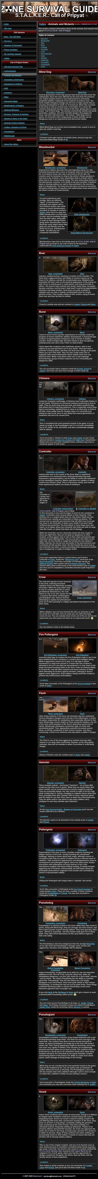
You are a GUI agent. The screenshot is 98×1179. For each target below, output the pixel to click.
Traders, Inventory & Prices (15, 127)
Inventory (8, 93)
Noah (50, 992)
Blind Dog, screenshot (55, 92)
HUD (6, 88)
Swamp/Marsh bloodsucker (82, 232)
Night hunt (80, 440)
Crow (43, 51)
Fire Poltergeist (46, 53)
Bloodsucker (45, 41)
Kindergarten (53, 893)
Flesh (43, 56)
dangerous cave (71, 560)
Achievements (10, 71)
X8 (67, 140)
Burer (43, 45)
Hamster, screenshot (55, 782)
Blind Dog (44, 38)
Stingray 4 (78, 1007)
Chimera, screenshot (55, 398)
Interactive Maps (11, 101)
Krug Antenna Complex (62, 246)
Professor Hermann (78, 564)
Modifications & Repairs (14, 106)
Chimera (44, 47)
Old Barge (62, 992)
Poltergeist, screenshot (55, 849)
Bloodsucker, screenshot (55, 167)
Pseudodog (45, 62)
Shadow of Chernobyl (13, 45)
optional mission (46, 564)
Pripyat (84, 304)
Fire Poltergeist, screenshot (55, 654)
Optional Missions (11, 110)
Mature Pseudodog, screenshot (55, 968)
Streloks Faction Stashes (14, 123)
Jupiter (42, 212)
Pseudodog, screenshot (55, 922)
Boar (42, 43)
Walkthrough (9, 136)
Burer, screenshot (55, 331)
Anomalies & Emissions (14, 80)
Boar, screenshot (55, 273)
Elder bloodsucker (82, 213)
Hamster (44, 58)
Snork (43, 66)
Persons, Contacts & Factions (16, 114)
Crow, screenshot (84, 597)
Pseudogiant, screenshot (55, 1034)
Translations (9, 132)
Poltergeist (44, 60)
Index (6, 24)
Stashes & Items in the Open (15, 119)
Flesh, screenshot (55, 713)
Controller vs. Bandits (87, 509)
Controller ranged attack (63, 508)
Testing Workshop (81, 1082)
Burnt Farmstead (46, 562)
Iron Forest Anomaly (82, 889)
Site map (7, 28)
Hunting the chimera (63, 440)
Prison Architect (10, 50)
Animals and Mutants (13, 75)
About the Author (11, 144)
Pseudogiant (45, 64)
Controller (44, 49)
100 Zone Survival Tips (13, 67)
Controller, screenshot (55, 471)
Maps (6, 97)
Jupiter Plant (45, 1007)
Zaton (76, 246)
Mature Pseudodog (82, 967)
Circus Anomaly (84, 684)
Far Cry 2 (8, 41)
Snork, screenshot (55, 1111)
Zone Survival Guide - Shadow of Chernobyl (63, 809)
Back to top (92, 72)
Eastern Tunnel (83, 369)
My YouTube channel (12, 54)
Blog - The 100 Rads (12, 37)
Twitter (7, 58)
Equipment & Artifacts (13, 84)
